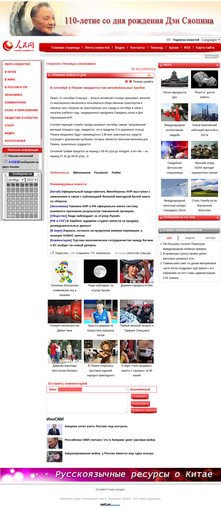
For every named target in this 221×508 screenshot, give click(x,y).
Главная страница (65, 47)
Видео (120, 47)
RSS (187, 47)
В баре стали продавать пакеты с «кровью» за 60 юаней (136, 370)
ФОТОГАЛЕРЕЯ (15, 141)
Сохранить (79, 253)
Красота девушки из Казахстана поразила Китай (100, 330)
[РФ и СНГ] (58, 221)
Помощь (157, 47)
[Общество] (58, 216)
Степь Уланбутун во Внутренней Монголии (204, 205)
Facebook (101, 172)
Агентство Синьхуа (139, 253)
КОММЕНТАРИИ (15, 102)
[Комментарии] (61, 240)
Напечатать (101, 253)
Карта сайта (205, 47)
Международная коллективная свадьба (174, 130)
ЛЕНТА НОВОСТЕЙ (17, 64)
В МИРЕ (10, 79)
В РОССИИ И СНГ (16, 87)
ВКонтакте (82, 172)
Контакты (137, 47)
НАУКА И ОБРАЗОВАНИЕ (21, 110)
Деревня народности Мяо (137, 285)
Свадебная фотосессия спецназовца (174, 167)
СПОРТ (9, 125)
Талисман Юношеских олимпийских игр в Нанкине (65, 290)
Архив (173, 47)
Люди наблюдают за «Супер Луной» (94, 216)
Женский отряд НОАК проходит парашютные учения (204, 167)
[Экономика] (59, 206)
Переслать (59, 253)
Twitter (116, 172)
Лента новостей (97, 47)
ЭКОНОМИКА (13, 95)
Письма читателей (20, 156)
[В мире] (56, 230)
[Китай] (55, 191)
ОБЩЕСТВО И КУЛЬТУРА (21, 118)
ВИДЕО (9, 133)
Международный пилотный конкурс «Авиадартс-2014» (174, 205)
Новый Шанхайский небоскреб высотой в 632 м (204, 130)
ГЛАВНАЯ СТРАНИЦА (61, 64)
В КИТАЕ (10, 72)
